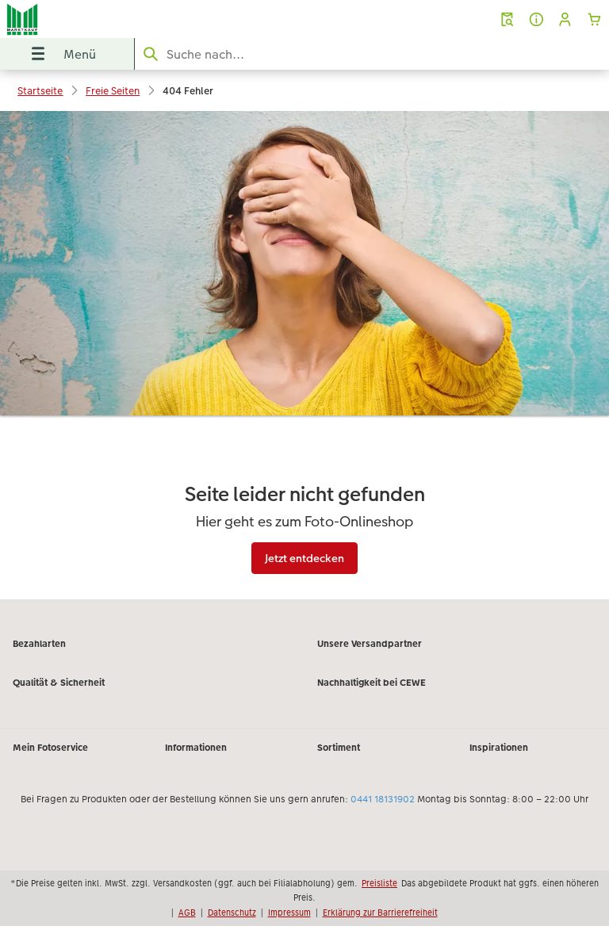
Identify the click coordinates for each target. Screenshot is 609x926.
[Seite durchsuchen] (372, 54)
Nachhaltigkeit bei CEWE (371, 682)
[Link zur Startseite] (121, 19)
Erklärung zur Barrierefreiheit (380, 912)
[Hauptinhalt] (304, 355)
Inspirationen (498, 747)
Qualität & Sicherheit (59, 682)
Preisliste (379, 883)
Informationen (196, 747)
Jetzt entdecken (304, 558)
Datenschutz (232, 912)
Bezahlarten (39, 643)
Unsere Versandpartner (369, 643)
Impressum (289, 912)
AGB (187, 912)
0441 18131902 (382, 799)
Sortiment (338, 747)
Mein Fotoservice (50, 747)
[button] (565, 19)
